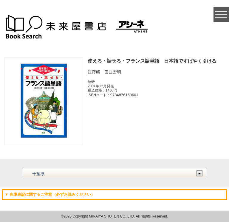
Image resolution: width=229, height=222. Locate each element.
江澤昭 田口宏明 (104, 72)
